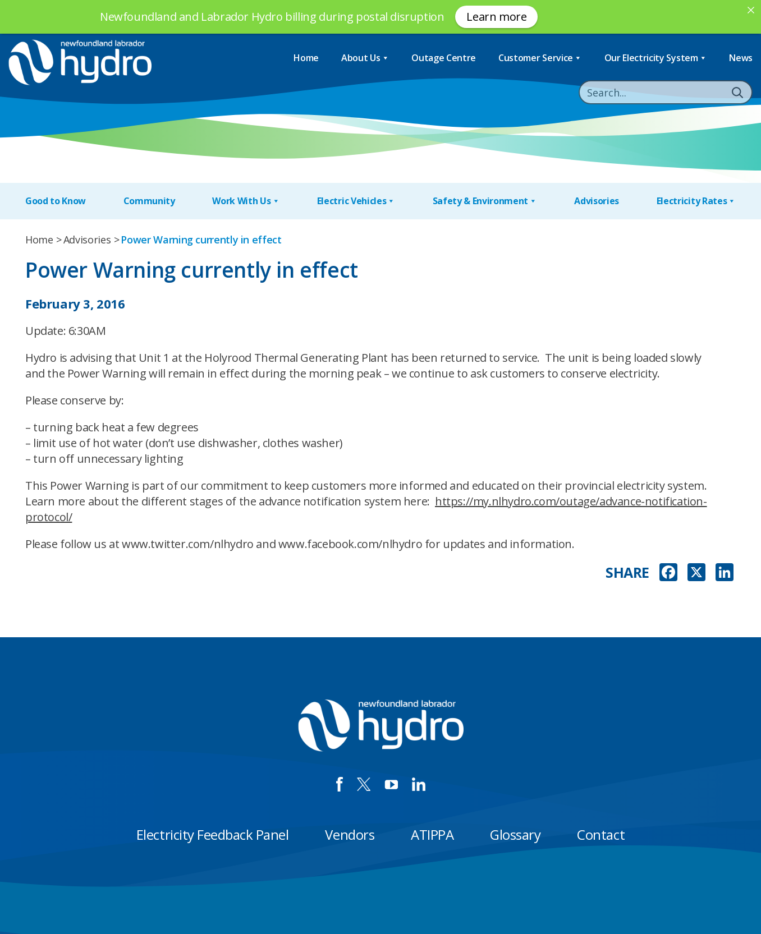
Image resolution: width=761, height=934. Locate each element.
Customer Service (540, 58)
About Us (365, 58)
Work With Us (245, 201)
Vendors (349, 834)
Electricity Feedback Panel (212, 834)
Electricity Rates (696, 201)
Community (149, 201)
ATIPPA (432, 834)
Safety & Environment (485, 201)
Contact (601, 834)
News (741, 58)
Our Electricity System (655, 58)
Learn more (496, 16)
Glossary (515, 834)
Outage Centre (443, 58)
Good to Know (55, 201)
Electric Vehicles (356, 201)
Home (306, 58)
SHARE (627, 572)
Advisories (596, 201)
